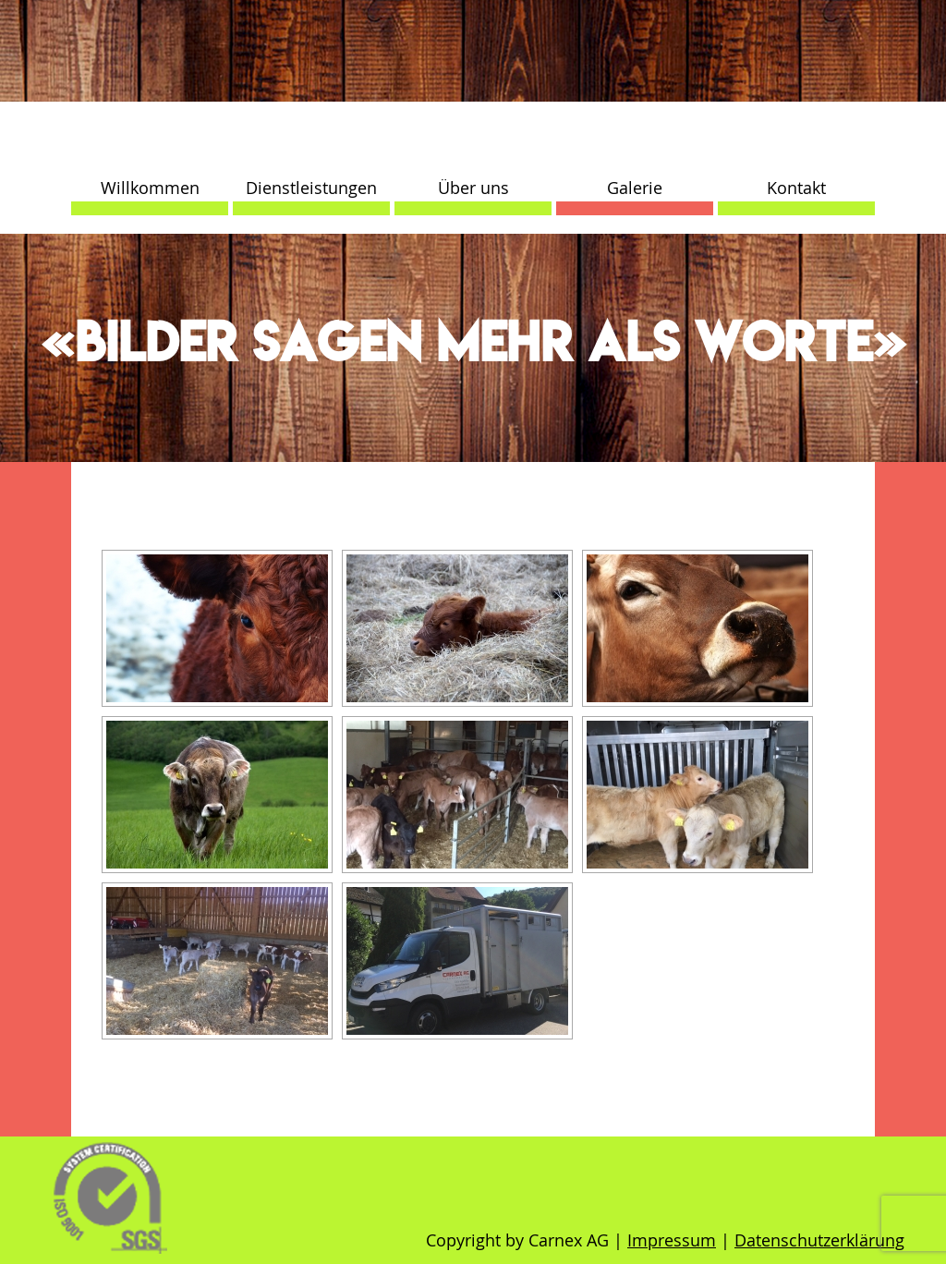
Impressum (671, 1240)
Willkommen (150, 187)
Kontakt (796, 187)
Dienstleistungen (311, 187)
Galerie (634, 187)
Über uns (473, 187)
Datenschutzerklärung (819, 1240)
